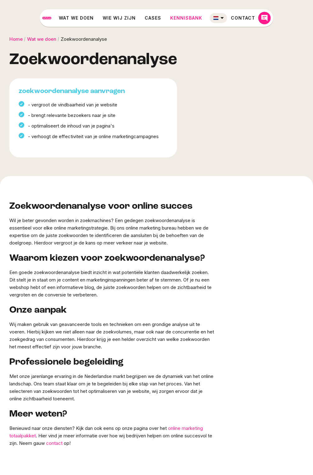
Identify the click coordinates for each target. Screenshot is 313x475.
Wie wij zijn (140, 18)
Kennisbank (208, 18)
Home (16, 39)
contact (54, 443)
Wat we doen (98, 18)
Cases (174, 18)
